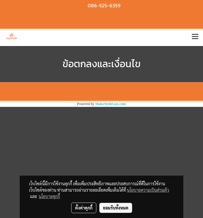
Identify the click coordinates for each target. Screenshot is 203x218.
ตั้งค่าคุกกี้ (83, 207)
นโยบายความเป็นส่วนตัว (148, 190)
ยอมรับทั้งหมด (115, 207)
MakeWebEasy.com (110, 104)
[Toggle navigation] (195, 37)
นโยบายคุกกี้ (49, 196)
